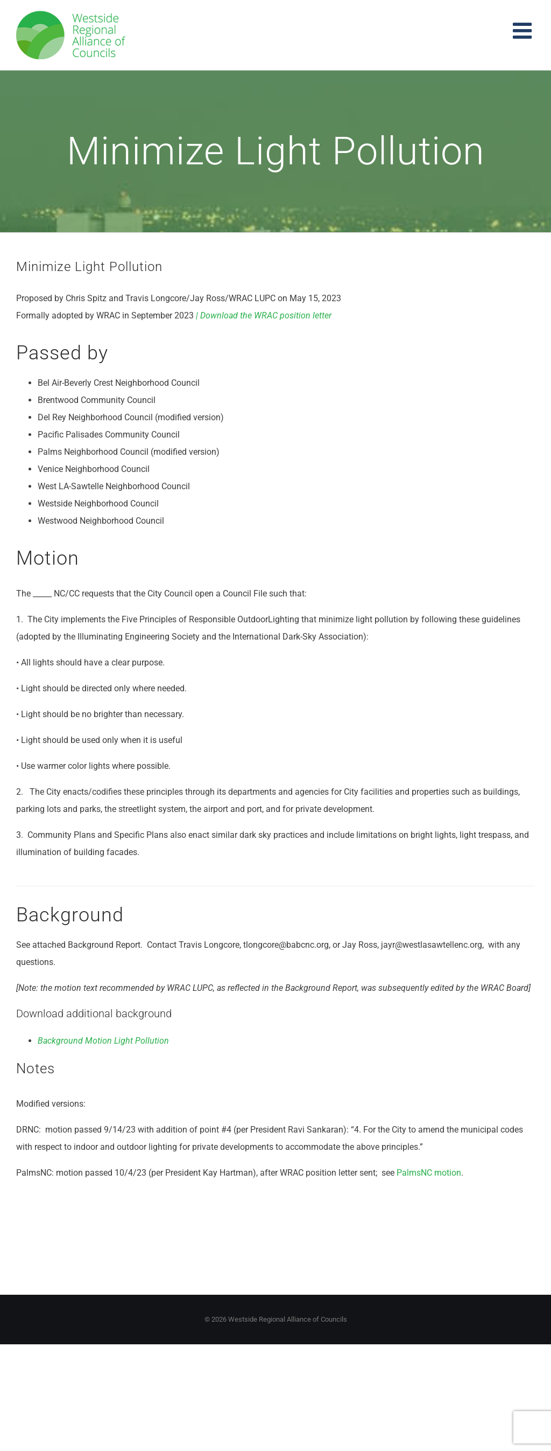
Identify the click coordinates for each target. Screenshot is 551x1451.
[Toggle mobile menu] (524, 30)
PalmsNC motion (429, 1173)
